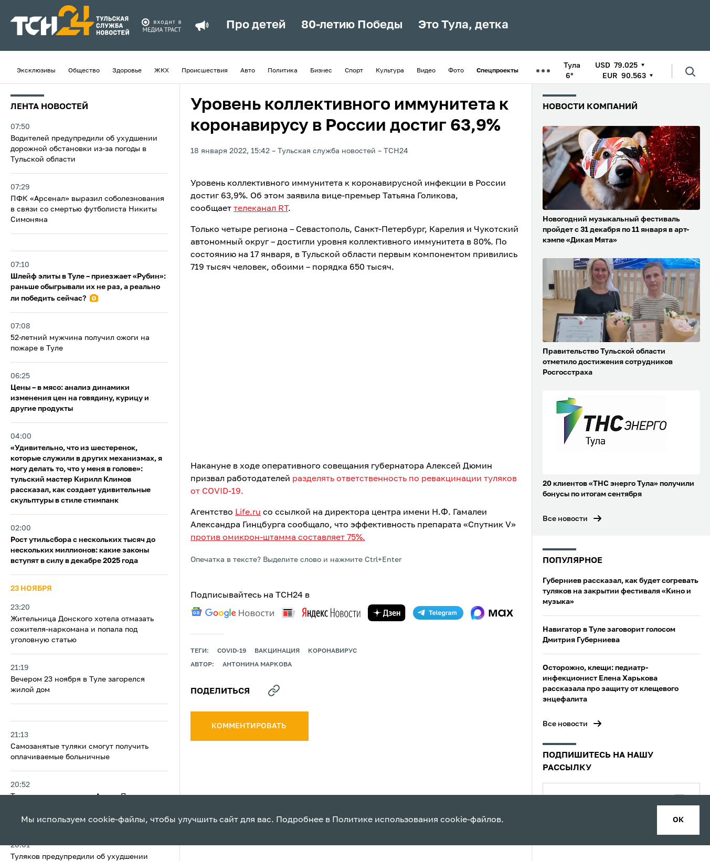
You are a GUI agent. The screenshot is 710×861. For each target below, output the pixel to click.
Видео (426, 71)
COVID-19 (231, 651)
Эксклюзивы (36, 71)
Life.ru (248, 512)
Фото (456, 71)
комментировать (249, 726)
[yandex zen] (387, 612)
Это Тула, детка (463, 25)
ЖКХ (161, 71)
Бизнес (321, 71)
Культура (390, 71)
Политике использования (385, 820)
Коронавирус (332, 651)
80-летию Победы (351, 25)
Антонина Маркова (257, 665)
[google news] (232, 613)
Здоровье (127, 71)
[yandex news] (321, 612)
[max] (492, 613)
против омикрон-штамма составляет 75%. (277, 538)
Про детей (255, 25)
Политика (283, 71)
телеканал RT (261, 209)
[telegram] (438, 613)
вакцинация (277, 651)
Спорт (354, 71)
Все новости (565, 519)
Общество (84, 71)
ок (678, 820)
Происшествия (205, 71)
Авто (247, 71)
